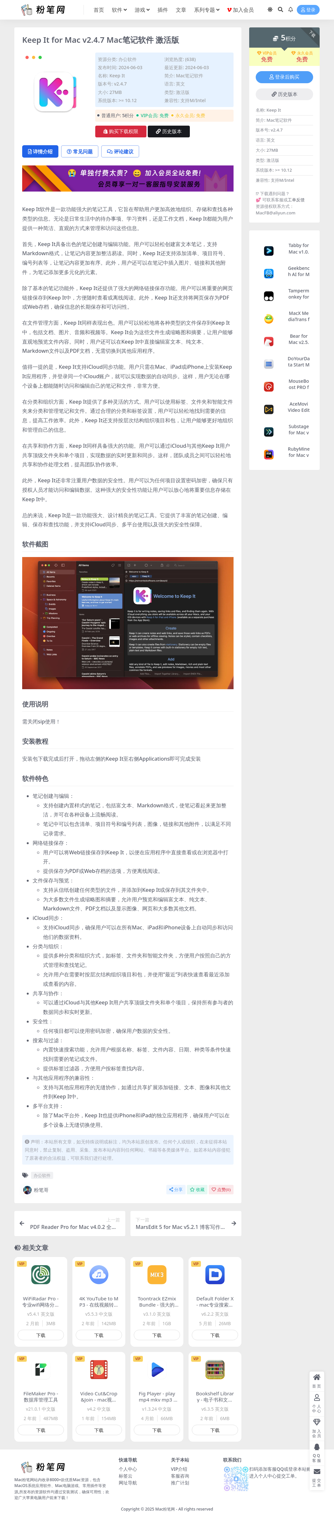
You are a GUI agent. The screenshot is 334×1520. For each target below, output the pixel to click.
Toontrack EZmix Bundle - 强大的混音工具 (157, 1304)
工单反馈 (296, 200)
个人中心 (128, 1469)
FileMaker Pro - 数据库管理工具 (40, 1396)
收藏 (197, 1189)
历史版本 (169, 131)
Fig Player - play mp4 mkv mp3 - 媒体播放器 (157, 1399)
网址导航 (128, 1483)
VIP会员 (267, 53)
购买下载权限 (120, 131)
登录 (308, 10)
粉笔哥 (35, 1190)
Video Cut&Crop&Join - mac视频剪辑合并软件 (98, 1399)
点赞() (221, 1189)
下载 (40, 1335)
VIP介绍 (179, 1469)
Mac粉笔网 (165, 1509)
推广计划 (180, 1483)
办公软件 (127, 59)
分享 (176, 1189)
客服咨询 (180, 1476)
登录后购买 (284, 77)
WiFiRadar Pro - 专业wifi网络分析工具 (41, 1304)
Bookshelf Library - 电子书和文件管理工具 (215, 1399)
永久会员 (302, 53)
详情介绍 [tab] (40, 151)
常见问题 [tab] (80, 151)
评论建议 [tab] (120, 151)
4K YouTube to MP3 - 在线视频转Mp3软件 (98, 1304)
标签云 (125, 1476)
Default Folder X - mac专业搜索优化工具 (215, 1304)
